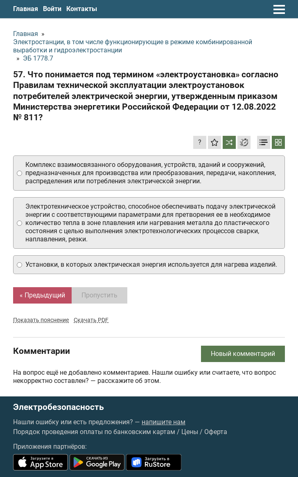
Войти (52, 9)
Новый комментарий (243, 354)
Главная (25, 9)
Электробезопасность (58, 407)
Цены (189, 432)
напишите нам (163, 422)
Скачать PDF (91, 320)
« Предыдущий (42, 295)
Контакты (81, 9)
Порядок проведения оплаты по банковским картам (94, 432)
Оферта (215, 432)
